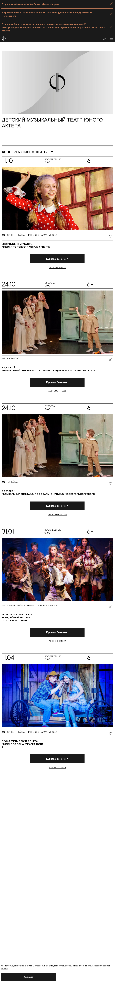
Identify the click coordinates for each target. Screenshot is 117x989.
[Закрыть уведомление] (28, 977)
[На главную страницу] (49, 38)
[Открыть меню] (111, 38)
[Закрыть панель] (111, 4)
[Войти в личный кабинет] (104, 38)
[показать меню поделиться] (110, 236)
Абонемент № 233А (57, 514)
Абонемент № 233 (57, 391)
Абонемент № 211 (57, 267)
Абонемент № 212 (57, 767)
